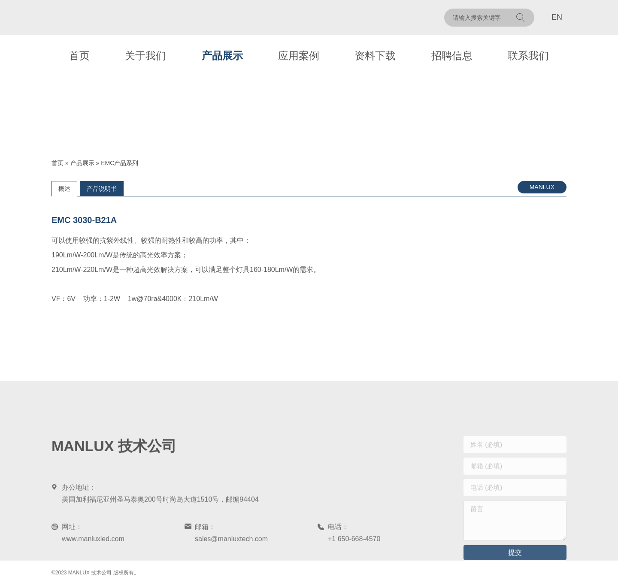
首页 (79, 55)
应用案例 (298, 55)
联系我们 (528, 55)
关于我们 (145, 55)
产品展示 (222, 55)
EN (556, 17)
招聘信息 (452, 55)
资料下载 (375, 55)
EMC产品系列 (119, 163)
